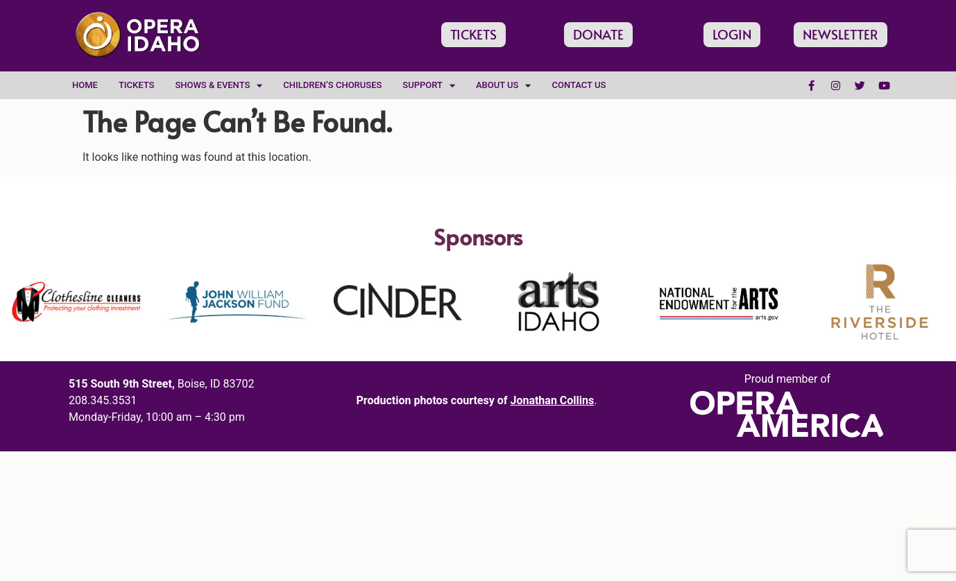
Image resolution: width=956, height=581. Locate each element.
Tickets (136, 85)
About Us (503, 85)
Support (428, 85)
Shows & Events (218, 85)
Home (85, 85)
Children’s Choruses (332, 85)
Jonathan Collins (552, 400)
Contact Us (579, 85)
